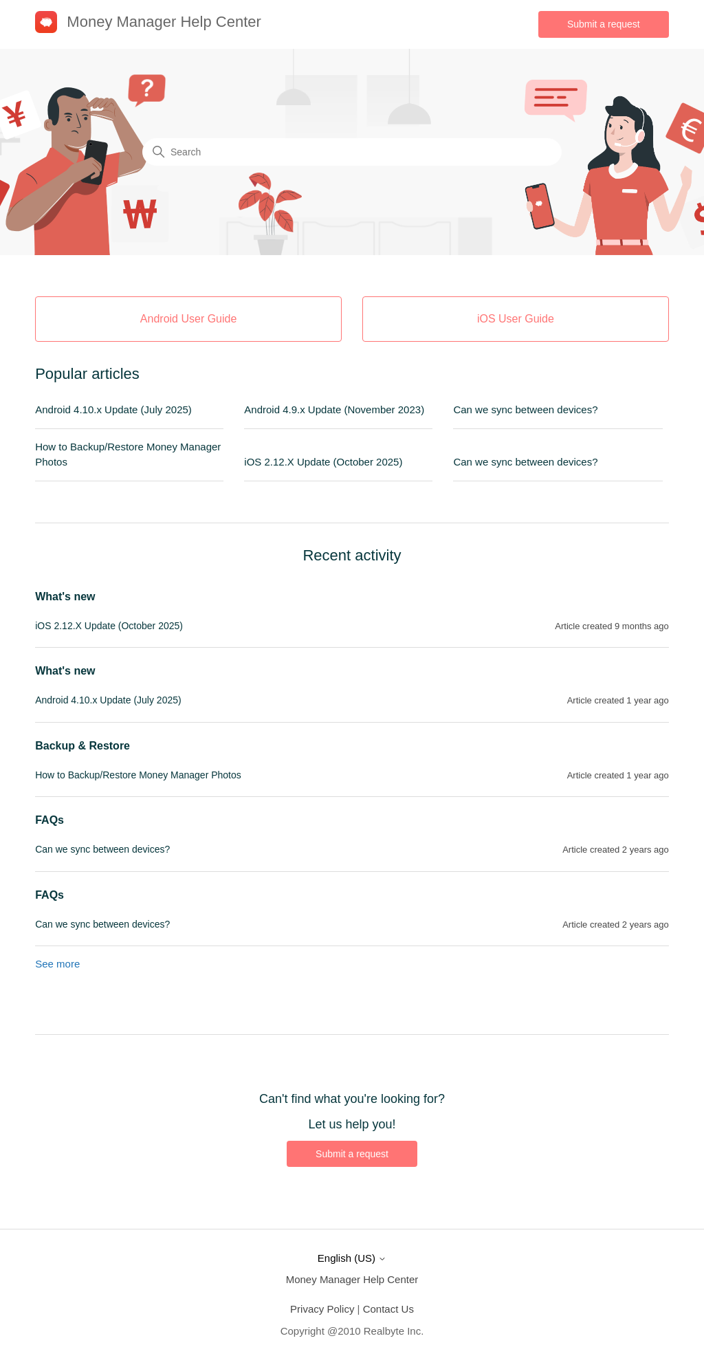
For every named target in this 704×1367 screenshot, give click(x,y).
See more (57, 964)
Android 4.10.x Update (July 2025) (113, 409)
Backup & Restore (82, 746)
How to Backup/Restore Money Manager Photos (128, 454)
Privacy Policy (322, 1309)
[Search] (352, 152)
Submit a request (603, 24)
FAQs (49, 820)
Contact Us (388, 1309)
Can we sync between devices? (525, 409)
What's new (65, 596)
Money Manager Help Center (352, 1279)
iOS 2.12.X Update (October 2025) (323, 462)
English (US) (352, 1258)
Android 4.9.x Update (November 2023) (334, 409)
